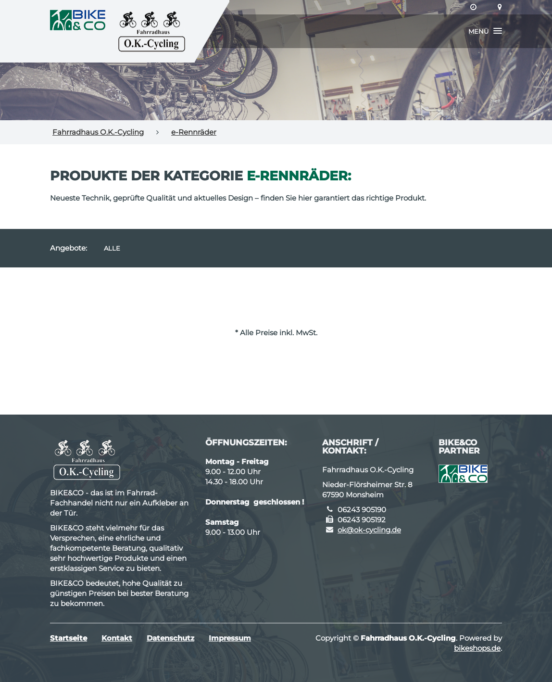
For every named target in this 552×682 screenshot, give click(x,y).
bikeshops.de (477, 648)
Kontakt (116, 638)
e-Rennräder (193, 132)
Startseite (68, 638)
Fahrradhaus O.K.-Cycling (98, 132)
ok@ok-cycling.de (369, 529)
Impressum (230, 638)
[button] (485, 31)
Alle (112, 248)
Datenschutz (170, 638)
